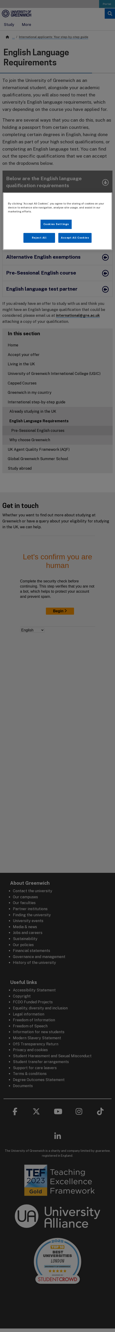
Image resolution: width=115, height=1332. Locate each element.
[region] (57, 221)
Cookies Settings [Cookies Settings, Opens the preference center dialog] (56, 224)
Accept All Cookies (75, 237)
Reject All (39, 237)
